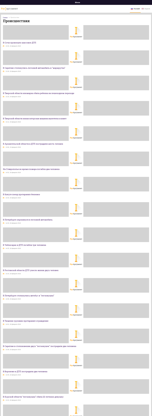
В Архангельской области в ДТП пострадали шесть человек (33, 144)
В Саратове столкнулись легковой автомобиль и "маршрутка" (34, 68)
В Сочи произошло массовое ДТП (19, 42)
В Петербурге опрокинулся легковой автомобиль (28, 219)
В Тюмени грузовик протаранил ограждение (25, 321)
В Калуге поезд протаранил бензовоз (21, 194)
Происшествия (14, 17)
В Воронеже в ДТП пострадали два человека (25, 371)
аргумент (9, 8)
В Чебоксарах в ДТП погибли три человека (24, 245)
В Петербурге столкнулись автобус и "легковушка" (28, 295)
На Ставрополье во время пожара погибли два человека (31, 169)
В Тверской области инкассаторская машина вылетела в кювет (34, 118)
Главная (5, 17)
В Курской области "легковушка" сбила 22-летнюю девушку (33, 396)
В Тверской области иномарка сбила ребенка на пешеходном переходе (38, 93)
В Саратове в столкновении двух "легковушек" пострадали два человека (39, 346)
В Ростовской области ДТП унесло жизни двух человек (30, 270)
